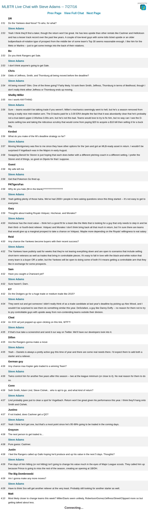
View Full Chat (74, 13)
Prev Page (54, 13)
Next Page (94, 13)
